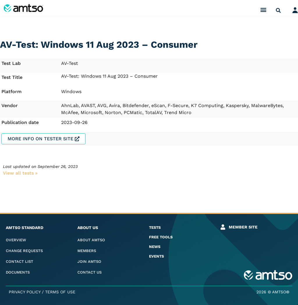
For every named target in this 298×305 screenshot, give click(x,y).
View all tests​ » (20, 173)
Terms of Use (60, 292)
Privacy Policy (24, 292)
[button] (263, 9)
